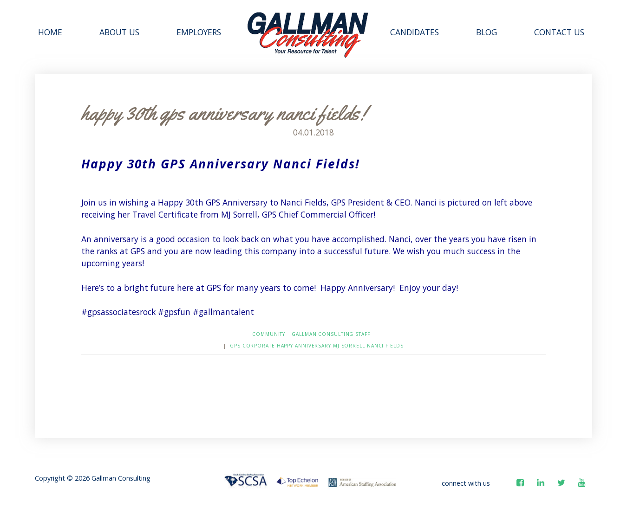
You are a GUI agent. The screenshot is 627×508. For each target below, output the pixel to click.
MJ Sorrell (349, 345)
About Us (119, 32)
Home (50, 32)
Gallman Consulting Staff (331, 334)
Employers (198, 32)
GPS (175, 163)
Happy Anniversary (304, 345)
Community (268, 334)
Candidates (414, 32)
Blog (486, 32)
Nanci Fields (385, 345)
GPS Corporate (252, 345)
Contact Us (559, 32)
